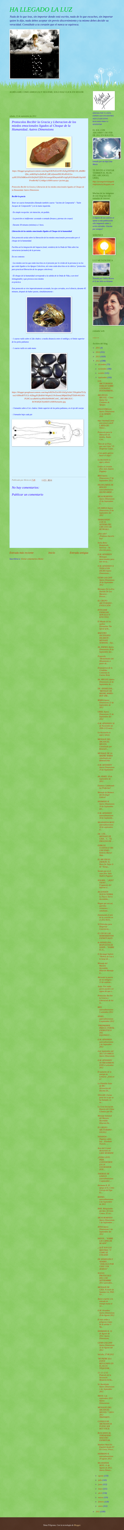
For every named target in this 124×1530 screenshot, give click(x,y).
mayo (100, 1489)
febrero (101, 1502)
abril (100, 1493)
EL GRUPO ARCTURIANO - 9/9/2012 (105, 1129)
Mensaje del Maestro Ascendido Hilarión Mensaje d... (106, 968)
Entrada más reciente (22, 552)
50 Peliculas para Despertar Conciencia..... (105, 926)
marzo (101, 1497)
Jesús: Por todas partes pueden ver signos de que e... (106, 988)
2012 (98, 361)
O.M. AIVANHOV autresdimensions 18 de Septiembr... (106, 815)
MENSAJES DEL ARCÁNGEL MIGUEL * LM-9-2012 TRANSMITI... (106, 1412)
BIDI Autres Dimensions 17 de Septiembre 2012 (106, 478)
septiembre (102, 377)
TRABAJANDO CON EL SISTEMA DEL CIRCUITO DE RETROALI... (105, 524)
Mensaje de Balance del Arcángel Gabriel (106, 794)
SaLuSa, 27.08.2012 (106, 1354)
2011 (98, 1512)
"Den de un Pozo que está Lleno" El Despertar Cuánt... (106, 446)
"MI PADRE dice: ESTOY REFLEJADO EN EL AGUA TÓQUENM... (105, 1363)
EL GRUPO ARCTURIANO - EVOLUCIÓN (105, 603)
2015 (98, 348)
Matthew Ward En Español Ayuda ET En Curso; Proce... (106, 1447)
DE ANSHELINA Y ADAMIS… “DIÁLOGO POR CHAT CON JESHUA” (106, 1264)
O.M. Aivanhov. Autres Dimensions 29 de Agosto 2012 (106, 1312)
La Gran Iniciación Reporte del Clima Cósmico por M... (106, 1109)
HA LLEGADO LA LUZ (41, 9)
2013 (98, 356)
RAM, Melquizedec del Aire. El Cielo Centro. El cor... (105, 1211)
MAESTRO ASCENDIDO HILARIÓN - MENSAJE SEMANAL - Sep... (106, 638)
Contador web (96, 337)
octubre (101, 373)
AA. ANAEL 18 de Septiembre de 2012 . (105, 778)
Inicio (51, 552)
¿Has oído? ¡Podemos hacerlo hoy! (106, 536)
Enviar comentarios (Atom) (32, 559)
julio (100, 1480)
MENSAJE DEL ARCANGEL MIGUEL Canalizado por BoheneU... (105, 744)
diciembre (102, 364)
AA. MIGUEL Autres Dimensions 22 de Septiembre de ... (106, 681)
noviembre (102, 369)
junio (100, 1484)
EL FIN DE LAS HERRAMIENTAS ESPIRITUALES (106, 935)
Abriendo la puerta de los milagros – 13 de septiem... (105, 979)
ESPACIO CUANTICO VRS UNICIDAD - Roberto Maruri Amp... (105, 850)
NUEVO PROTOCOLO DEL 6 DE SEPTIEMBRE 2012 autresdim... (105, 1278)
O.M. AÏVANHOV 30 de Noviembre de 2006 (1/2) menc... (106, 725)
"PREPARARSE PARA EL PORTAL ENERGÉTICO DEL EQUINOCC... (106, 1030)
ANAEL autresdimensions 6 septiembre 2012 (106, 1018)
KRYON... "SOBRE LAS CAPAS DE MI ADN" (105, 1240)
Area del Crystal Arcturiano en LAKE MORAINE (106, 1150)
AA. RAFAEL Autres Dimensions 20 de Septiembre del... (106, 649)
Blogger (77, 1525)
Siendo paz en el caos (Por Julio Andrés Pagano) (105, 873)
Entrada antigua (79, 552)
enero (100, 1506)
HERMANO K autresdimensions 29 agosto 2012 (105, 1456)
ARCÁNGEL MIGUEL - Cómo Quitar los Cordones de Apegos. (105, 400)
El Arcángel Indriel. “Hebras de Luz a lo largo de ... (106, 956)
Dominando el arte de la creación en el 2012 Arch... (105, 917)
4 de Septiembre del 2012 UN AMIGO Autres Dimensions (106, 1053)
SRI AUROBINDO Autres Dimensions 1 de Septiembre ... (106, 1220)
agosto (101, 1476)
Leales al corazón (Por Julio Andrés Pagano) (106, 468)
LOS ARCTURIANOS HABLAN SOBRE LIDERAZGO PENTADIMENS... (106, 386)
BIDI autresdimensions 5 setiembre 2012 (105, 1009)
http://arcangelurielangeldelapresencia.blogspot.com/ (103, 184)
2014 (98, 352)
